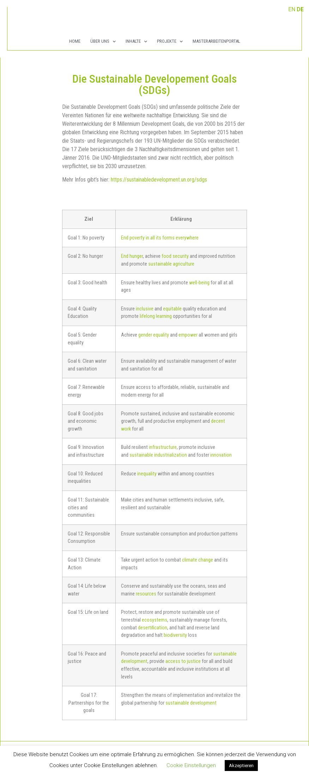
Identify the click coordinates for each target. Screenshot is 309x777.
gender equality (153, 335)
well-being (199, 283)
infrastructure (163, 447)
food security (175, 256)
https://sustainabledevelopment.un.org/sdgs (159, 179)
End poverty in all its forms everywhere (160, 238)
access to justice (183, 661)
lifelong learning (156, 316)
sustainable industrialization (158, 455)
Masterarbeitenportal (216, 41)
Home (74, 41)
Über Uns (103, 41)
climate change (197, 560)
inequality (147, 474)
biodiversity (175, 635)
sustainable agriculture (171, 264)
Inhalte (136, 41)
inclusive (144, 309)
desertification (152, 628)
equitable (172, 309)
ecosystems (154, 620)
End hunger (132, 256)
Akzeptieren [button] (241, 765)
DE (300, 9)
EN (291, 9)
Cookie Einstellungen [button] (191, 765)
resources (146, 594)
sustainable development (191, 703)
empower (188, 335)
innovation (221, 455)
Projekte (170, 41)
